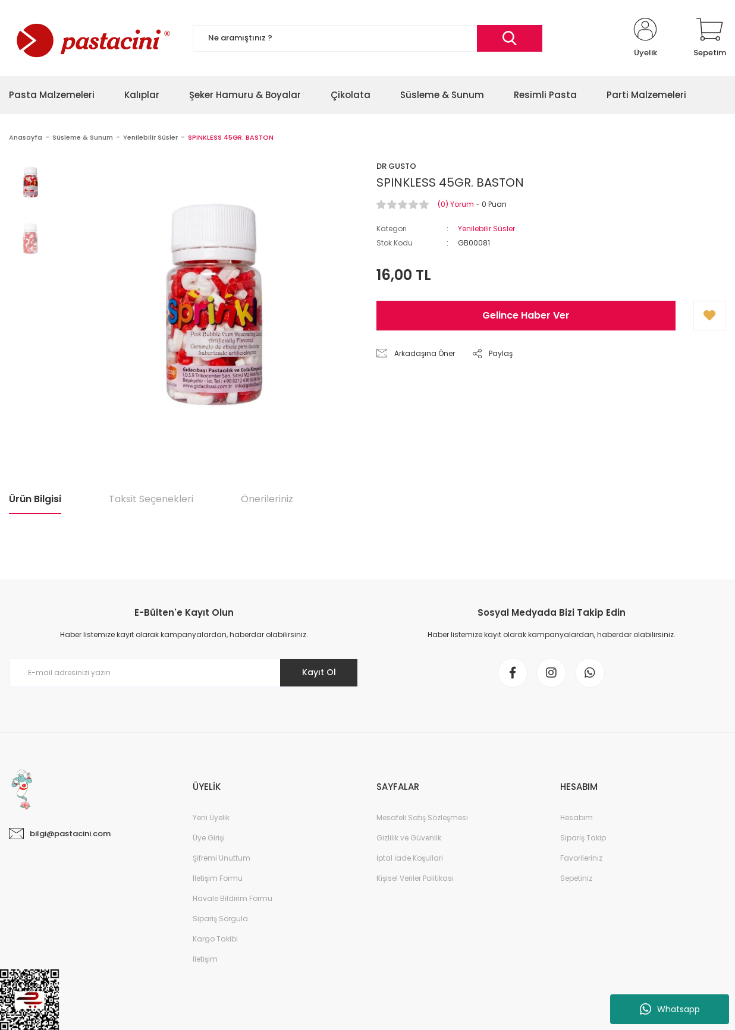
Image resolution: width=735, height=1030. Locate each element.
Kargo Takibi (215, 939)
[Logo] (92, 38)
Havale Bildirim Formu (232, 898)
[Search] (367, 38)
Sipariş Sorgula (220, 919)
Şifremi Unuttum (221, 858)
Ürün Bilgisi (35, 499)
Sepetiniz (576, 878)
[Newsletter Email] (184, 673)
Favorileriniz (581, 858)
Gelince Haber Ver (526, 315)
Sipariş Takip (583, 838)
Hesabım (576, 817)
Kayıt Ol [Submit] (319, 672)
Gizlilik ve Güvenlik (408, 838)
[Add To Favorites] (709, 315)
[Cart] (709, 38)
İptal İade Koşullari (409, 858)
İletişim (205, 959)
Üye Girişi (209, 838)
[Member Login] (645, 38)
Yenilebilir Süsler (486, 228)
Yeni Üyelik (211, 817)
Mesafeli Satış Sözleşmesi (422, 817)
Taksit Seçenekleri (151, 499)
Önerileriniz (267, 499)
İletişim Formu (218, 878)
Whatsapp (670, 1009)
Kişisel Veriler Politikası (415, 878)
